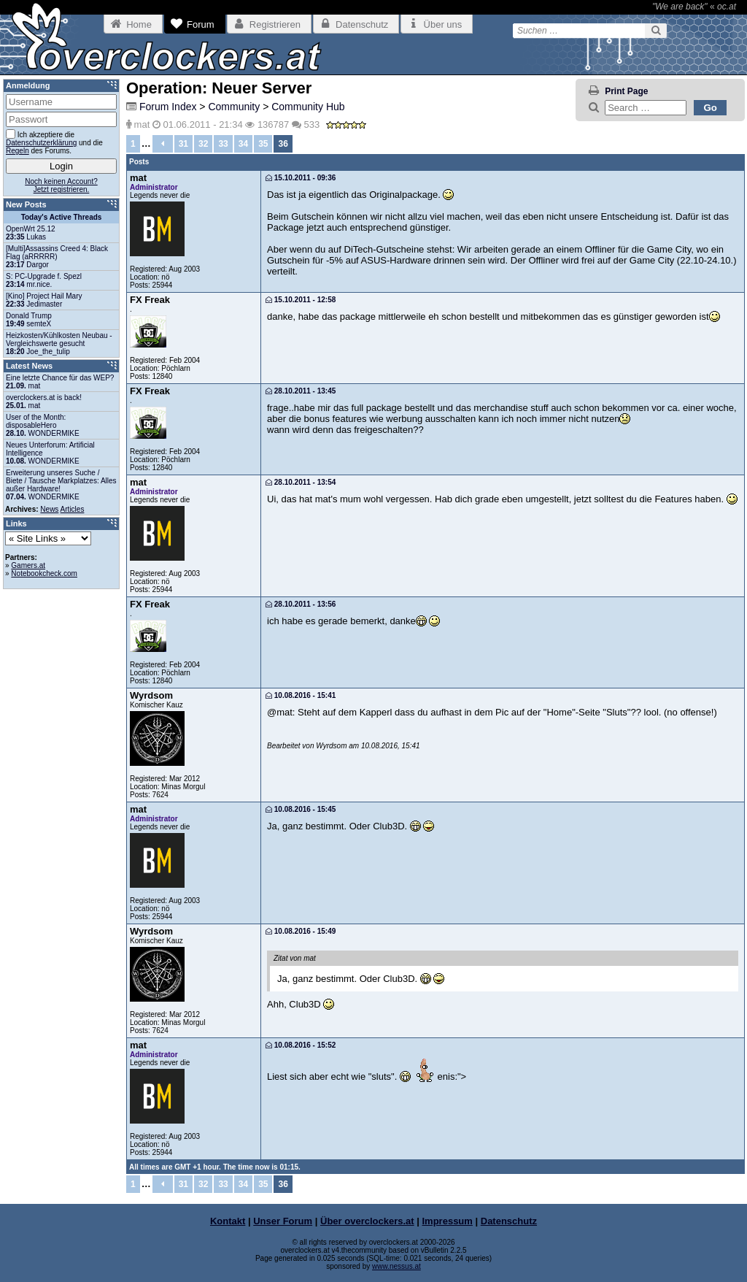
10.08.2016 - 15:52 (301, 1045)
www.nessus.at (396, 1266)
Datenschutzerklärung (41, 143)
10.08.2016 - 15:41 (301, 695)
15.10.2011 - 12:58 (301, 300)
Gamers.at (28, 565)
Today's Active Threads (61, 217)
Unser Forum (282, 1221)
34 (243, 144)
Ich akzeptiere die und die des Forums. (54, 142)
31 (183, 144)
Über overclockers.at (367, 1221)
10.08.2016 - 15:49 (301, 931)
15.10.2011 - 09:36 (301, 178)
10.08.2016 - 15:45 (301, 809)
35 (263, 144)
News (49, 509)
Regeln (17, 151)
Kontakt (227, 1221)
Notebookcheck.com (44, 573)
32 (203, 144)
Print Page (626, 91)
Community (234, 106)
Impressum (447, 1221)
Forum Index (168, 106)
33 (223, 144)
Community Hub (307, 106)
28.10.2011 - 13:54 (301, 482)
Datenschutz (509, 1221)
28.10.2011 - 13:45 (301, 391)
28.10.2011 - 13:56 (301, 604)
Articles (73, 509)
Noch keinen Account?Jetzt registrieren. (61, 185)
